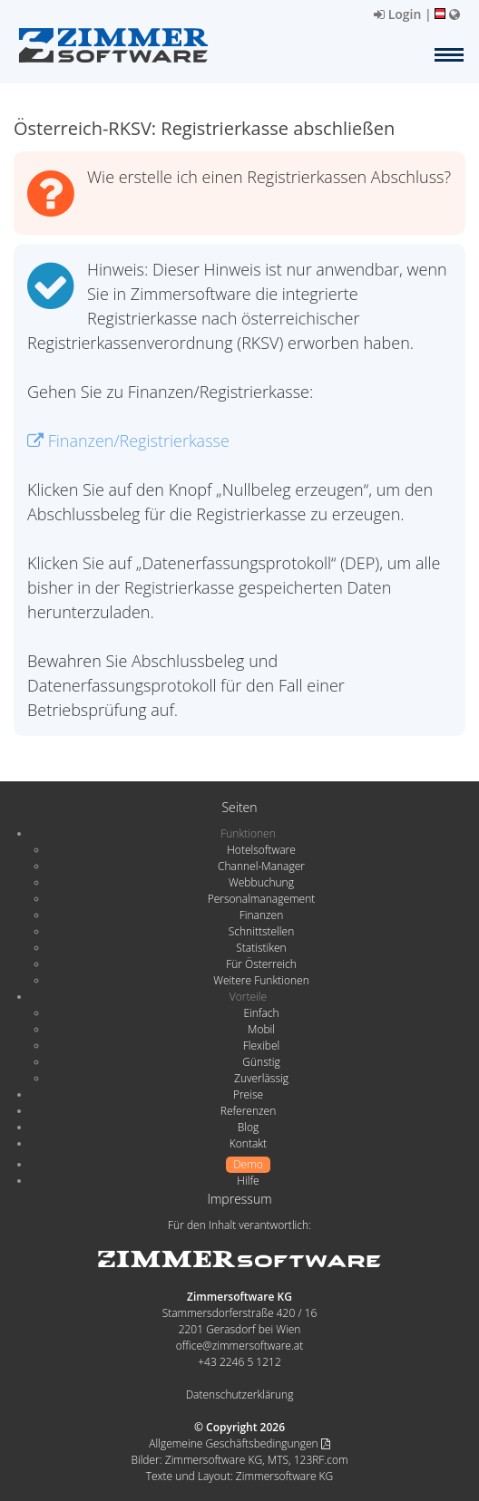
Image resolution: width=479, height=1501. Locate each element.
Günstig (260, 1062)
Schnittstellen (261, 931)
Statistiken (261, 947)
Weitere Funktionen (261, 980)
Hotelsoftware (261, 849)
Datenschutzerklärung (240, 1394)
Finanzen (261, 915)
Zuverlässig (261, 1078)
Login (397, 14)
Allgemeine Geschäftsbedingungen (239, 1443)
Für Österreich (261, 964)
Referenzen (248, 1110)
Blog (248, 1127)
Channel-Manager (261, 866)
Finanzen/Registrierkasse (128, 440)
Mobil (261, 1029)
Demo (248, 1164)
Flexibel (261, 1045)
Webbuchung (261, 882)
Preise (248, 1094)
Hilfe (248, 1180)
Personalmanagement (262, 898)
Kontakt (248, 1143)
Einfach (261, 1013)
